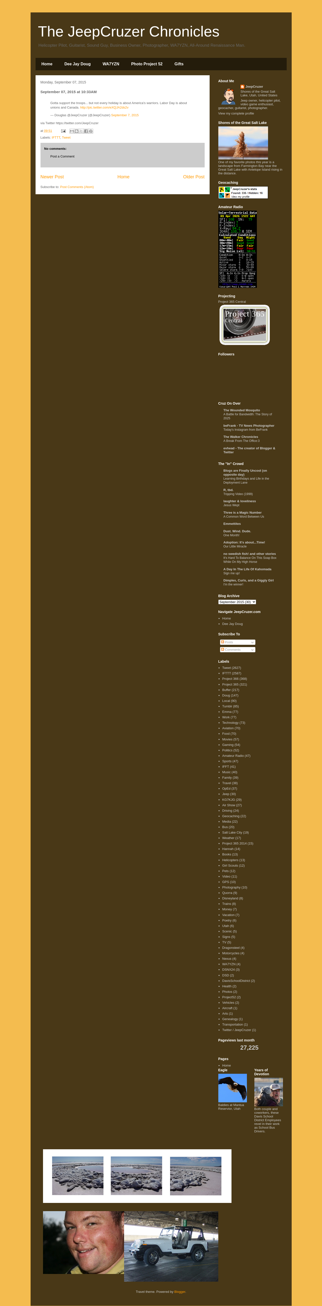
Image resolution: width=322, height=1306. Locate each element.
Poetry (227, 920)
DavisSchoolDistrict (236, 981)
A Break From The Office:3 (242, 441)
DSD (225, 975)
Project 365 (230, 684)
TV (224, 942)
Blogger (179, 1292)
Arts (225, 1013)
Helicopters (230, 860)
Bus (225, 827)
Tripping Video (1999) (238, 494)
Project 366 (230, 679)
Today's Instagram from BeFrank (246, 429)
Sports (227, 761)
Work (226, 717)
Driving (227, 810)
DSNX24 (228, 969)
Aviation (228, 728)
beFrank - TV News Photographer (249, 425)
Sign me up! (232, 573)
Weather (228, 838)
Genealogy (230, 1019)
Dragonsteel (231, 948)
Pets (225, 871)
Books (226, 854)
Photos (227, 992)
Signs (226, 937)
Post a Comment (62, 156)
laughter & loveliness (240, 501)
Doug (226, 695)
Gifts (179, 64)
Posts (227, 642)
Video (226, 876)
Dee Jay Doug (77, 64)
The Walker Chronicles (241, 437)
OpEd (226, 788)
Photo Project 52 (146, 64)
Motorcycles (230, 953)
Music (226, 772)
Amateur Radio (233, 756)
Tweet (66, 137)
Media (226, 821)
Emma (227, 712)
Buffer (226, 690)
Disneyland (230, 898)
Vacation (228, 915)
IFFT (225, 766)
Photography (231, 887)
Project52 (229, 997)
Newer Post (52, 176)
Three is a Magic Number (243, 512)
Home (47, 64)
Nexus (226, 958)
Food (226, 733)
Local (226, 701)
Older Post (194, 176)
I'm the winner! (233, 584)
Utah (225, 926)
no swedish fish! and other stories (250, 554)
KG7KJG (228, 800)
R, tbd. (228, 490)
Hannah (228, 849)
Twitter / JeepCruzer (236, 1030)
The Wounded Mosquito (242, 410)
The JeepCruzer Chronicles (129, 31)
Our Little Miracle (235, 546)
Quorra (227, 893)
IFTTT (56, 137)
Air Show (228, 805)
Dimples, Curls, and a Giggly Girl (249, 580)
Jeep (225, 794)
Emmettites (232, 524)
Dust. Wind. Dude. (237, 531)
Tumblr (227, 706)
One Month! (232, 535)
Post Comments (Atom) (77, 187)
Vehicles (228, 1002)
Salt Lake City (232, 832)
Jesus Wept (231, 505)
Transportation (232, 1024)
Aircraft (227, 1008)
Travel (226, 783)
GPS (225, 882)
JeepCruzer (254, 86)
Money (227, 909)
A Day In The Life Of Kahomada (248, 569)
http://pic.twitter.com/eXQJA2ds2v (104, 107)
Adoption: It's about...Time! (244, 542)
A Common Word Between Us (244, 516)
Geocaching (230, 816)
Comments (230, 650)
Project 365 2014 (234, 843)
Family (227, 777)
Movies (227, 739)
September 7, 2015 (125, 115)
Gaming (228, 745)
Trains (226, 904)
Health (227, 986)
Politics (227, 750)
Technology (230, 723)
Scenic (227, 931)
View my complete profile (236, 113)
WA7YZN (111, 64)
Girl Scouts (230, 865)
